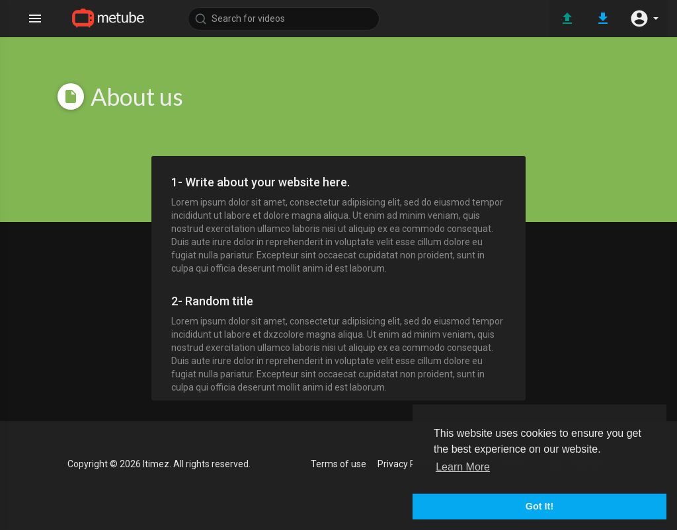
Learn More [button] (463, 467)
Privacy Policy (406, 464)
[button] (644, 18)
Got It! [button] (539, 506)
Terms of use (338, 464)
